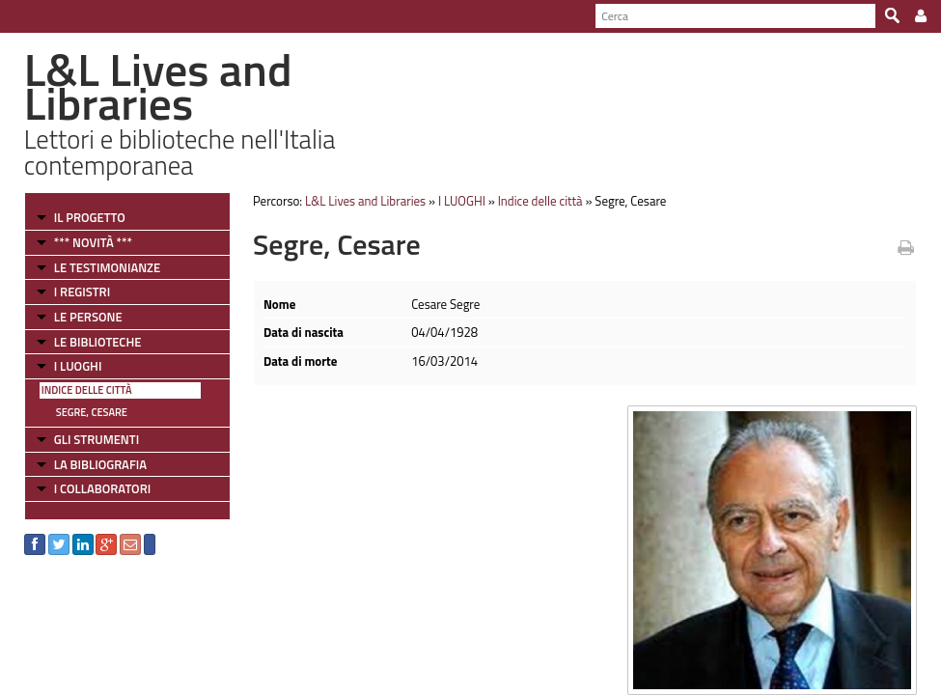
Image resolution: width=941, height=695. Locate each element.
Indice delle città (87, 390)
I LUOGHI (78, 365)
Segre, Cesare (91, 412)
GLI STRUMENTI (96, 439)
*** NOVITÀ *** (93, 242)
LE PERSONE (88, 316)
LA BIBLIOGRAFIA (100, 464)
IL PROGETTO (89, 217)
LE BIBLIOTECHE (98, 341)
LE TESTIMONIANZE (107, 267)
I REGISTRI (82, 291)
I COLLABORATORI (102, 488)
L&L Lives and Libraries (365, 200)
